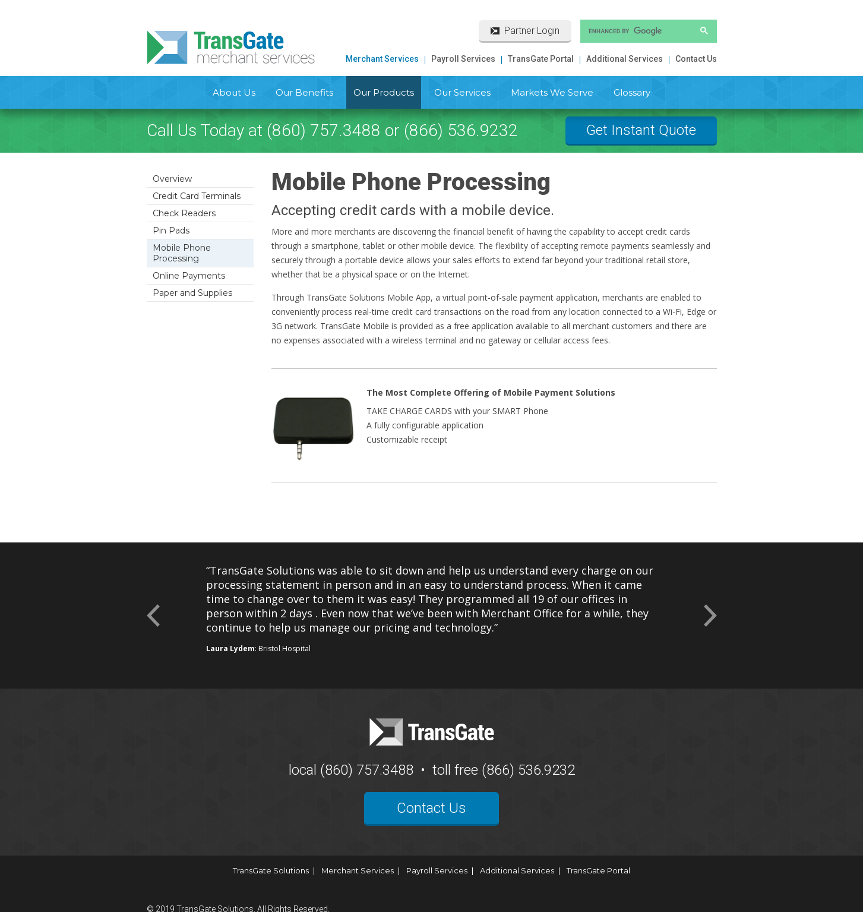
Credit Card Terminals (197, 196)
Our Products (383, 92)
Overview (172, 178)
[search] (633, 31)
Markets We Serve (552, 92)
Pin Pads (171, 230)
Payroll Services (463, 59)
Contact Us (696, 59)
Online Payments (189, 275)
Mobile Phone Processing (182, 253)
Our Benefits (304, 92)
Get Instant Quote (641, 130)
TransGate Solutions (271, 870)
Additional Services (624, 59)
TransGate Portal (541, 59)
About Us (234, 92)
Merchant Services (382, 59)
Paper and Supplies (192, 293)
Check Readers (184, 213)
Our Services (462, 92)
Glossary (632, 92)
